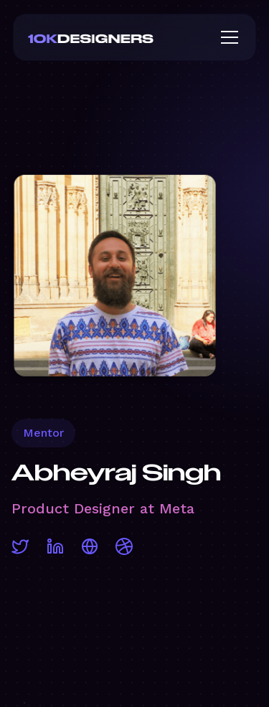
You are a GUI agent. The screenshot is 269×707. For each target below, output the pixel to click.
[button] (226, 37)
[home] (114, 37)
